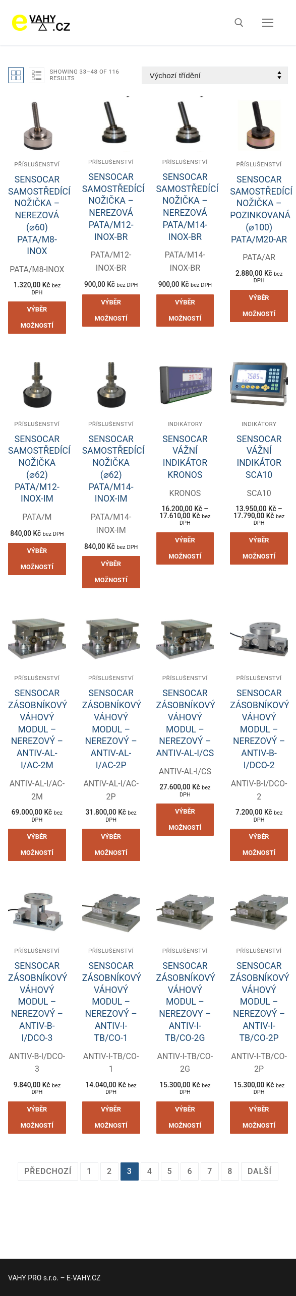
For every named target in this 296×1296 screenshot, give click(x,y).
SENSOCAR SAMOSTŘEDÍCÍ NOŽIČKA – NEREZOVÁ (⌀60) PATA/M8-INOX (39, 215)
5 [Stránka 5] (169, 1171)
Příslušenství (37, 164)
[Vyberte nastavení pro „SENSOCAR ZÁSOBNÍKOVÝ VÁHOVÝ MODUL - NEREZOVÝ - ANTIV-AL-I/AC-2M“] (37, 845)
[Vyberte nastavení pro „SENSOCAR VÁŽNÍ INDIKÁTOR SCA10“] (259, 548)
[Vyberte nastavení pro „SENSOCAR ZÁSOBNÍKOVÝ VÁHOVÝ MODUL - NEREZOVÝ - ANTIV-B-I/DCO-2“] (259, 845)
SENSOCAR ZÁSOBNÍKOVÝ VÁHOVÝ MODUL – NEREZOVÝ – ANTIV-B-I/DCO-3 (37, 1002)
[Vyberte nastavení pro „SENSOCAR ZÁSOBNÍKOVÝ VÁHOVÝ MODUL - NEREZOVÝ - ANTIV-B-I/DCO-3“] (37, 1117)
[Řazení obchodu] (215, 75)
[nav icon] (268, 22)
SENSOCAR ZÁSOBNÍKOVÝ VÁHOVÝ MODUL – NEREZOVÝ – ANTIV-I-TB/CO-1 (111, 1002)
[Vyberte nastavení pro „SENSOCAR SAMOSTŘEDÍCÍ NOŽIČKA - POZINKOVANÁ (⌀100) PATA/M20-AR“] (259, 306)
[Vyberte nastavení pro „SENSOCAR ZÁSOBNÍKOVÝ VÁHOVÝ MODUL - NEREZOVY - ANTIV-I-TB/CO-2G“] (185, 1117)
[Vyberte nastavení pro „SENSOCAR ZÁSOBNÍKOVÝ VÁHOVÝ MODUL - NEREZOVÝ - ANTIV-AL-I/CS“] (185, 820)
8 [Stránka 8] (229, 1171)
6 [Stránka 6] (189, 1171)
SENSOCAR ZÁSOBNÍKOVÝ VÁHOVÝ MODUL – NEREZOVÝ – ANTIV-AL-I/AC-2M (37, 729)
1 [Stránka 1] (89, 1171)
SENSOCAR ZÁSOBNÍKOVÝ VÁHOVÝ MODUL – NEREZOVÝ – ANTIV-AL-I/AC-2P (111, 729)
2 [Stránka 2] (109, 1171)
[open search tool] (239, 22)
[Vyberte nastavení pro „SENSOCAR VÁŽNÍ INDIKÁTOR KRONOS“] (185, 548)
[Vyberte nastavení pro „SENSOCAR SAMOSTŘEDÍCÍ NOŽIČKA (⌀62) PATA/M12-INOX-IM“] (37, 559)
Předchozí (48, 1171)
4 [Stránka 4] (149, 1171)
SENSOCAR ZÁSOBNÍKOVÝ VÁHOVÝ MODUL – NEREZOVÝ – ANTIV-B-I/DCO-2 (259, 729)
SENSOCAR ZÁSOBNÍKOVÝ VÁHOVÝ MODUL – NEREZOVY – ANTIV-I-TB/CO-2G (185, 1002)
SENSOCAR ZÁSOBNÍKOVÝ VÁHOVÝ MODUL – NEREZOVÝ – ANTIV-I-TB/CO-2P (259, 1002)
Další (260, 1171)
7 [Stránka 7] (209, 1171)
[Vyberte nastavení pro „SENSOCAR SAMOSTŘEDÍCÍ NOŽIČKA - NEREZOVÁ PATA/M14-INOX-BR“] (185, 310)
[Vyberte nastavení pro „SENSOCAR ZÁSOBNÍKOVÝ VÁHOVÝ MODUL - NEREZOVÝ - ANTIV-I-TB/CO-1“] (111, 1117)
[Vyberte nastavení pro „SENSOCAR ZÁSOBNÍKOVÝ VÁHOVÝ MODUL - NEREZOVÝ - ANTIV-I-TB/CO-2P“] (259, 1117)
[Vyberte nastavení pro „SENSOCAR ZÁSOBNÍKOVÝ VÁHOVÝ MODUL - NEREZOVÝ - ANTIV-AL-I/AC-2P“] (111, 845)
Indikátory (184, 423)
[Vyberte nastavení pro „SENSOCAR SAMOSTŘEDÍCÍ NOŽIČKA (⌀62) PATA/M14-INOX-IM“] (111, 572)
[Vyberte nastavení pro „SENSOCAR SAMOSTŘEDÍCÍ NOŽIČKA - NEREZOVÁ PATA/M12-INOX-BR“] (111, 310)
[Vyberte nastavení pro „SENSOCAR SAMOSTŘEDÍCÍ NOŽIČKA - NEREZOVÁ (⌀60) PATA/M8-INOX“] (37, 317)
